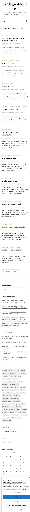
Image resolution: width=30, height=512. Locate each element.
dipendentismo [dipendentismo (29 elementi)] (18, 381)
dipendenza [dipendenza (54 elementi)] (5, 384)
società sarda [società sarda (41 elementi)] (5, 415)
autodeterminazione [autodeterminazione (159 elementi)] (19, 370)
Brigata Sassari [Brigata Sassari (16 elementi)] (14, 373)
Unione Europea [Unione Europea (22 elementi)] (6, 420)
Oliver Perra (5, 306)
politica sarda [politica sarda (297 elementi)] (6, 406)
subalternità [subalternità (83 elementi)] (5, 417)
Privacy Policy (20, 509)
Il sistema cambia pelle (12, 204)
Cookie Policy (13, 509)
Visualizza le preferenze (16, 506)
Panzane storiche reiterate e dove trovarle (14, 342)
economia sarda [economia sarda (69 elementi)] (14, 384)
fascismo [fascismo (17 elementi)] (22, 387)
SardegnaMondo (15, 6)
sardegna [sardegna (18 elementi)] (4, 412)
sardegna (11, 35)
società (17, 60)
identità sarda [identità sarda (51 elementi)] (21, 390)
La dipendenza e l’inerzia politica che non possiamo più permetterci (14, 318)
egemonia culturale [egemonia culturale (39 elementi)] (7, 387)
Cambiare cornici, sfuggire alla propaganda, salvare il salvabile (15, 324)
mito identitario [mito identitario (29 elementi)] (6, 401)
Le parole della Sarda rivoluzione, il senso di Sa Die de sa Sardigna (14, 301)
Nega (16, 501)
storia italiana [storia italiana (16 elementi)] (15, 415)
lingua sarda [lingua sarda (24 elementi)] (16, 395)
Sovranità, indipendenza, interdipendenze (13, 39)
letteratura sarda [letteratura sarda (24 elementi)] (7, 395)
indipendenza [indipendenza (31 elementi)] (16, 393)
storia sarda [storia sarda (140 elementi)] (24, 415)
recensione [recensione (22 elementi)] (12, 409)
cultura (4, 155)
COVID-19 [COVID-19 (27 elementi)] (13, 376)
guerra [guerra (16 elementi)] (14, 390)
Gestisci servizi (16, 492)
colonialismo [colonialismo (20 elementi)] (5, 376)
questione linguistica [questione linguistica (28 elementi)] (17, 406)
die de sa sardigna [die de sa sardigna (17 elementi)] (7, 381)
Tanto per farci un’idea (12, 250)
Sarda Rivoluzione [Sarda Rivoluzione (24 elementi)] (22, 409)
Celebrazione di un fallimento (10, 133)
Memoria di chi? (9, 158)
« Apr (3, 473)
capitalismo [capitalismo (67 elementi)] (23, 373)
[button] (29, 477)
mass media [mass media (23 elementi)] (5, 398)
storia (10, 129)
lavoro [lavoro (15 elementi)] (24, 393)
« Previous (6, 271)
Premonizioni (8, 86)
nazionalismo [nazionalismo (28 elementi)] (16, 401)
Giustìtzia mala (8, 63)
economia (5, 247)
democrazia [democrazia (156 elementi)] (14, 379)
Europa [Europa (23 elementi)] (16, 387)
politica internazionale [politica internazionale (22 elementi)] (8, 404)
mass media (5, 106)
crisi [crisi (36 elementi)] (19, 376)
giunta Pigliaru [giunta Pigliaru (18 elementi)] (6, 390)
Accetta (17, 497)
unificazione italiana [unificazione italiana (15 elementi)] (16, 417)
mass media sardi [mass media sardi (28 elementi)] (14, 398)
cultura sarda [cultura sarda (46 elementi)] (5, 379)
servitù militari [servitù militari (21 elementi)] (22, 412)
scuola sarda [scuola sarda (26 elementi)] (12, 412)
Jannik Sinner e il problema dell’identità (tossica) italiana (14, 312)
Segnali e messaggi (10, 109)
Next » (15, 271)
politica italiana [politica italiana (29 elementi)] (20, 404)
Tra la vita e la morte (11, 181)
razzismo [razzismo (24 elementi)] (4, 409)
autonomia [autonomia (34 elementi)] (5, 373)
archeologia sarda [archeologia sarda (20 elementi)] (7, 370)
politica (4, 35)
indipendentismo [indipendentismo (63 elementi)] (6, 393)
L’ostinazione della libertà (13, 227)
